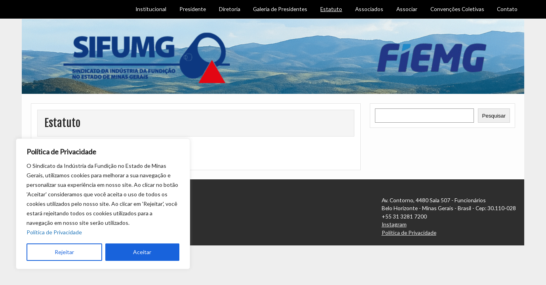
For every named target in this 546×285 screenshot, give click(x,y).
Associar (406, 9)
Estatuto (331, 9)
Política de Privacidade (54, 232)
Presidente (192, 9)
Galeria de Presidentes (280, 9)
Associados (369, 9)
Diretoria (229, 9)
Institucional (150, 9)
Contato (507, 9)
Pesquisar (494, 116)
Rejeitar (64, 252)
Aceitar (142, 252)
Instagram (394, 224)
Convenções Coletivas (457, 9)
